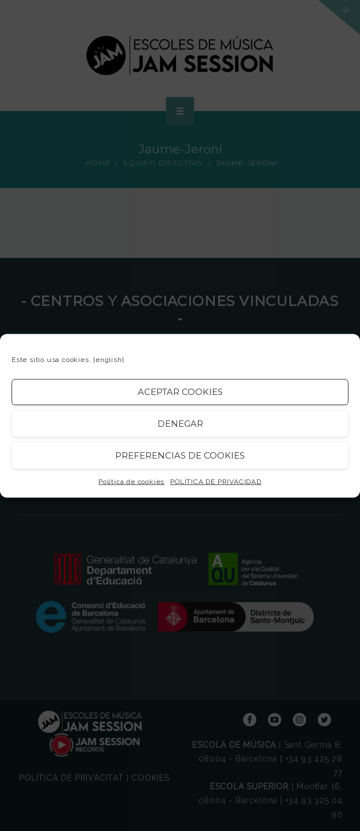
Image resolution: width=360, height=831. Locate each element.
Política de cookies (131, 481)
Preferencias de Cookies (180, 455)
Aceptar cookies (180, 391)
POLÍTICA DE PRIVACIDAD (216, 481)
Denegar (180, 423)
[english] (108, 359)
